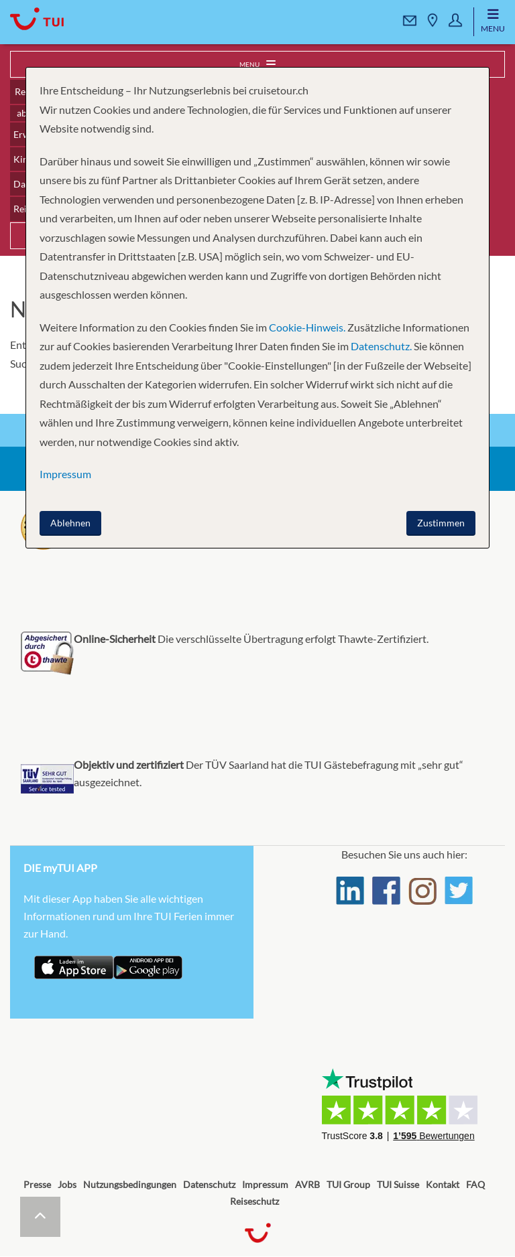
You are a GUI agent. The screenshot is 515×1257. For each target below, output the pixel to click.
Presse (37, 1184)
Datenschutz (209, 1184)
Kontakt (442, 1184)
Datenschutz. (381, 346)
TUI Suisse (398, 1184)
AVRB (307, 1184)
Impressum (265, 1184)
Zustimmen (441, 522)
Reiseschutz (254, 1201)
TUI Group (348, 1184)
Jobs (67, 1184)
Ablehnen (70, 522)
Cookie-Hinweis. (306, 327)
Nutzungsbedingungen (129, 1184)
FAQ (475, 1184)
